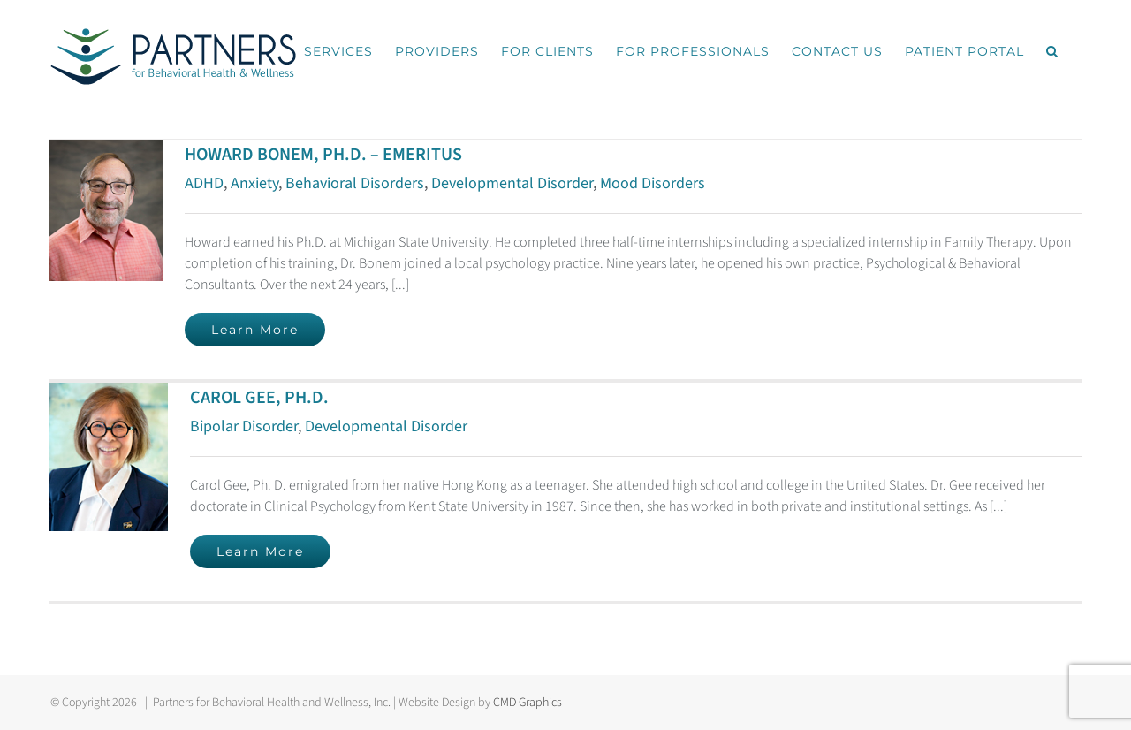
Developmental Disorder (512, 183)
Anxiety (254, 183)
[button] (1052, 51)
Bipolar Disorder (244, 426)
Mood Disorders (652, 183)
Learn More (255, 330)
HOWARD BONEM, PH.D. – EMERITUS (323, 154)
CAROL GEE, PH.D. (259, 397)
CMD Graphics (527, 702)
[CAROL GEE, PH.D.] (108, 393)
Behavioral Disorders (354, 183)
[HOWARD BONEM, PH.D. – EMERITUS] (106, 150)
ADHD (204, 183)
